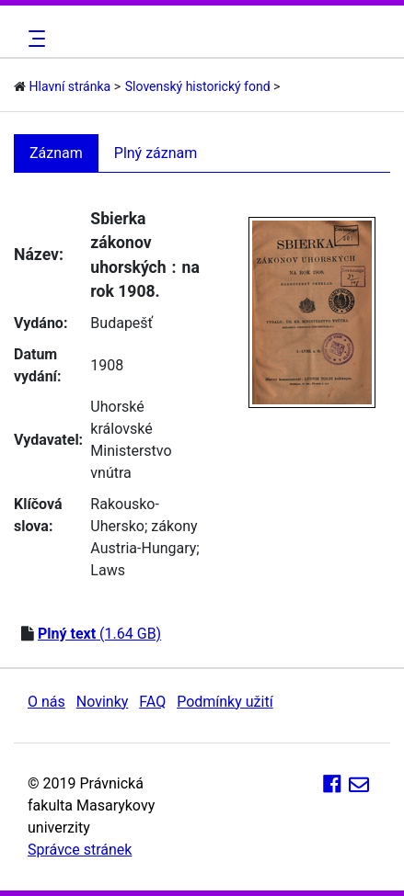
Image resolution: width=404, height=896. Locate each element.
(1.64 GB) (99, 633)
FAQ (152, 701)
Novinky (102, 701)
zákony (174, 526)
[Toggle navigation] (34, 38)
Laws (107, 570)
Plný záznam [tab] (156, 153)
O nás (46, 701)
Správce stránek (80, 849)
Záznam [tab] (56, 153)
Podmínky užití (224, 701)
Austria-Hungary (143, 548)
